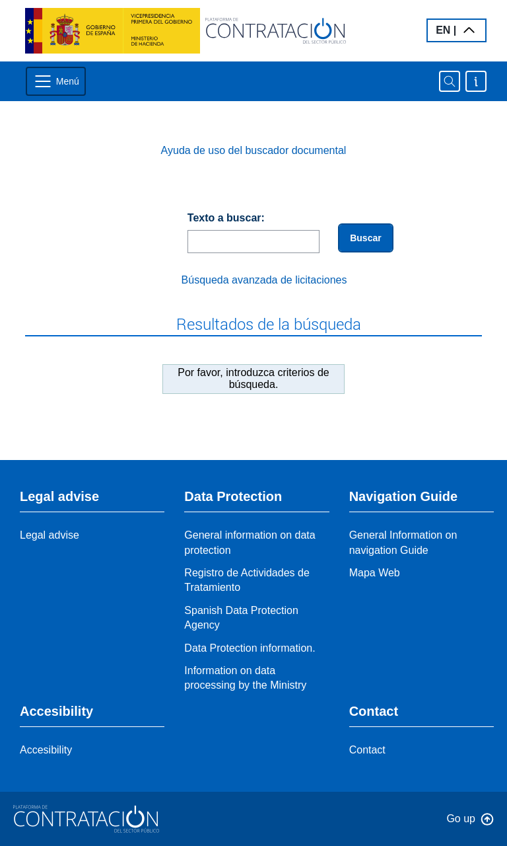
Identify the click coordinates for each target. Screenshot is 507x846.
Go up (460, 818)
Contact (367, 749)
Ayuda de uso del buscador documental (254, 150)
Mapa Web (374, 572)
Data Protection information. (249, 648)
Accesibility (46, 749)
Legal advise (49, 535)
